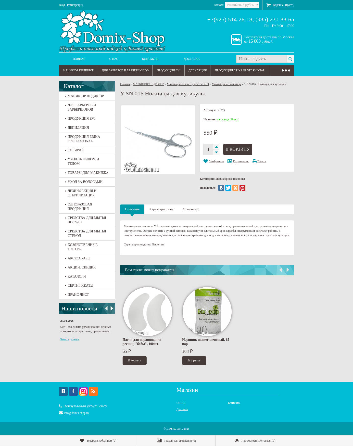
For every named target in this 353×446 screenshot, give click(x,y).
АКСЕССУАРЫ (77, 258)
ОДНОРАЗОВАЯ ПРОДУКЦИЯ (78, 207)
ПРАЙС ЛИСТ (77, 294)
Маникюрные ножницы (226, 84)
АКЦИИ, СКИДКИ (80, 267)
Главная (78, 59)
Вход (62, 5)
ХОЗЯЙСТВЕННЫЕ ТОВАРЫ (81, 247)
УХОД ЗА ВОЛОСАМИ (83, 182)
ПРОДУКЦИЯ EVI (168, 70)
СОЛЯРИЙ (74, 150)
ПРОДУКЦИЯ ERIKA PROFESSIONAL (240, 70)
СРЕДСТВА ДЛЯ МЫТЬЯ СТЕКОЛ (85, 233)
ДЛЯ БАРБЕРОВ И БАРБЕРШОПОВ (125, 70)
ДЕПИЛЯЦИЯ (198, 70)
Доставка (192, 59)
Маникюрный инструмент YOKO (188, 84)
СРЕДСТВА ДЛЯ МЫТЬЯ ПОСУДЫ (85, 220)
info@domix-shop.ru (76, 413)
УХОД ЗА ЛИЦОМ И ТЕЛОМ (82, 161)
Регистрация (75, 5)
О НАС (113, 59)
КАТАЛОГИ (75, 276)
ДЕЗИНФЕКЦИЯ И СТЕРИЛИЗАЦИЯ (81, 193)
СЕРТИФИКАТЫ (79, 285)
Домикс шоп (174, 428)
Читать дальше (69, 339)
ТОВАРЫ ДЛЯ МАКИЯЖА (86, 173)
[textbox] (261, 59)
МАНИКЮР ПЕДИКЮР (78, 70)
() (98, 440)
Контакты (150, 59)
